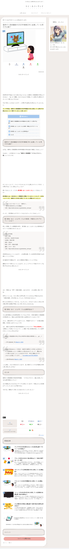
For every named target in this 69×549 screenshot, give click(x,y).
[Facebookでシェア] (13, 64)
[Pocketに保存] (27, 64)
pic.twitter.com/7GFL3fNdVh (30, 352)
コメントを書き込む (24, 535)
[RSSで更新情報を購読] (32, 427)
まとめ (12, 131)
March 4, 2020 (19, 339)
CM (4, 414)
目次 (23, 113)
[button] (41, 64)
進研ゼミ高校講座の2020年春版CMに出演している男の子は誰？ (22, 119)
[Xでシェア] (6, 64)
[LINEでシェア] (34, 64)
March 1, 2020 (18, 356)
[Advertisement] (23, 81)
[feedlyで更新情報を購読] (30, 427)
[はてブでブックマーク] (20, 64)
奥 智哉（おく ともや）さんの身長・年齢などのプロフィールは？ (23, 124)
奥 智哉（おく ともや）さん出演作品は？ (20, 128)
